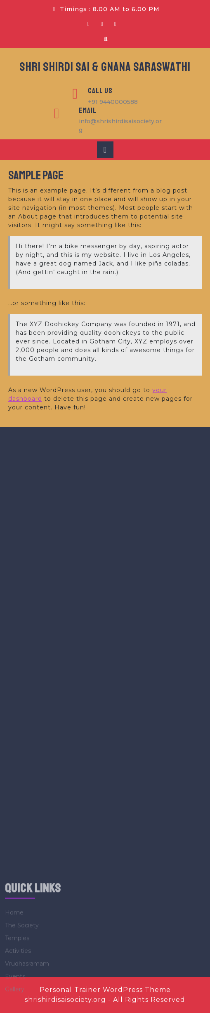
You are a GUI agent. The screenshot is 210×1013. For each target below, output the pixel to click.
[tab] (105, 149)
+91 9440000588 (113, 102)
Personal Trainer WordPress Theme (105, 990)
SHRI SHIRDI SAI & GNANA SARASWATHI (105, 67)
